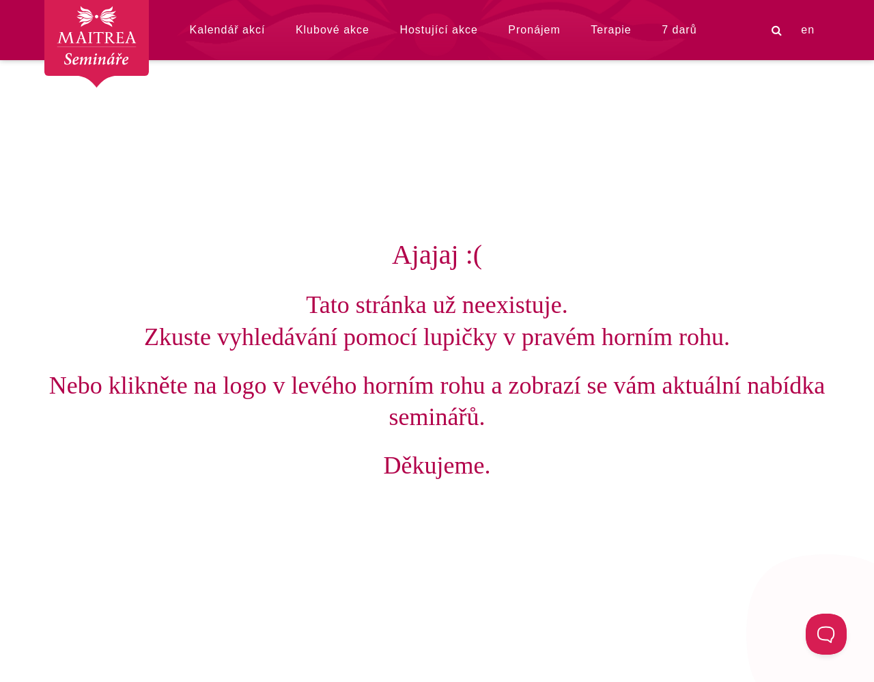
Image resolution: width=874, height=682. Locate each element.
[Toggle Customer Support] (826, 634)
